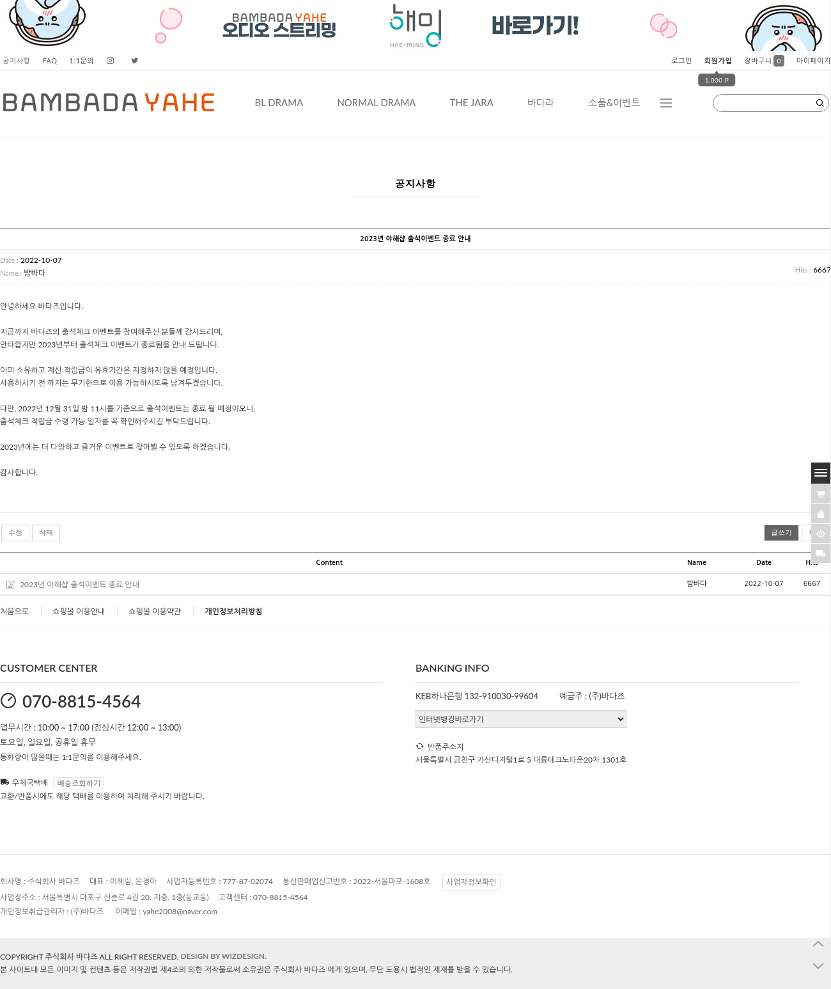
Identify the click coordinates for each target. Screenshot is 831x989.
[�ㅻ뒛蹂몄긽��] (821, 533)
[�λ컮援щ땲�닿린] (821, 493)
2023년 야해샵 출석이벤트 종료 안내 (79, 584)
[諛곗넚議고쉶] (821, 553)
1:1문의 (82, 60)
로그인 (681, 60)
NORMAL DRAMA (376, 102)
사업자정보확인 (471, 882)
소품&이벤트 (614, 102)
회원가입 (718, 60)
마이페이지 (813, 60)
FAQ (49, 60)
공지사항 (16, 60)
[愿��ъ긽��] (821, 513)
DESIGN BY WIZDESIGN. (223, 956)
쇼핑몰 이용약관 (154, 611)
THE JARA (471, 102)
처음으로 (14, 611)
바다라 (540, 102)
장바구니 (764, 60)
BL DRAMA (278, 102)
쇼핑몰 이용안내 (78, 611)
